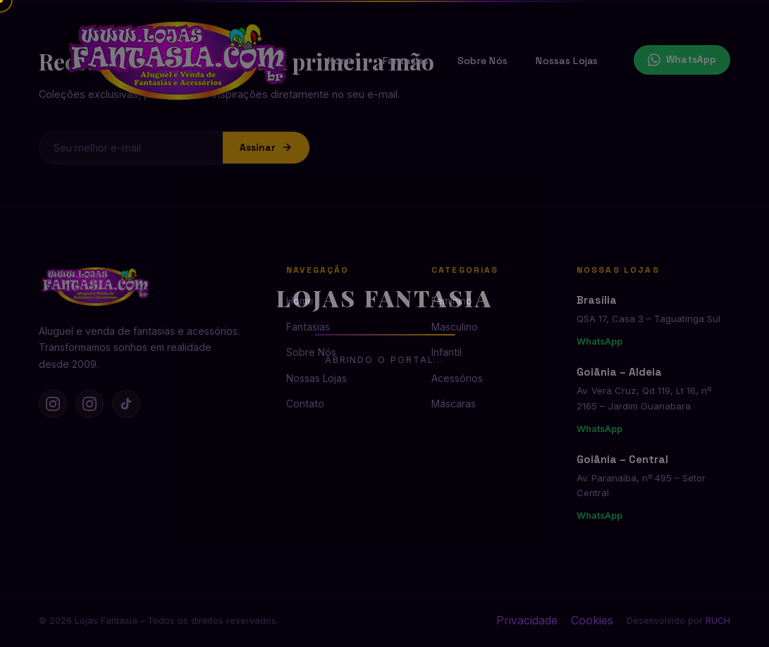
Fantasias (406, 60)
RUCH (718, 620)
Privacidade (527, 620)
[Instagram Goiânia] (89, 404)
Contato (305, 403)
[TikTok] (126, 404)
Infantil (446, 352)
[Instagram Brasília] (53, 404)
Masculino (454, 327)
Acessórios (457, 378)
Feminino (451, 301)
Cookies (592, 620)
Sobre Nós (482, 60)
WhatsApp (682, 60)
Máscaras (453, 403)
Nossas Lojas (567, 60)
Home (341, 60)
